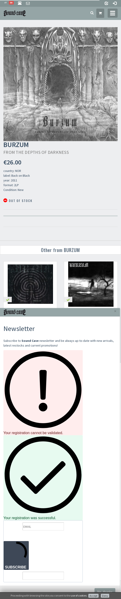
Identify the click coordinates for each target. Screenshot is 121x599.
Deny (105, 595)
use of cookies (79, 595)
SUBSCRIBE (16, 555)
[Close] (115, 311)
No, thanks (105, 592)
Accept (93, 595)
